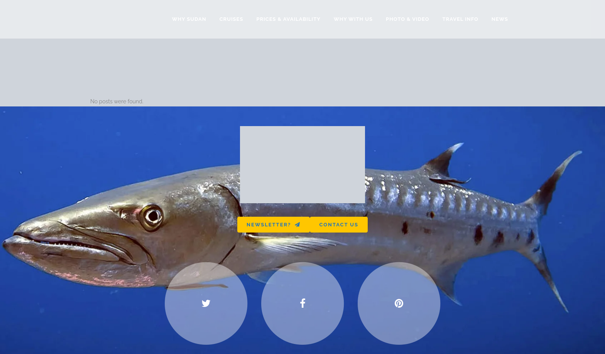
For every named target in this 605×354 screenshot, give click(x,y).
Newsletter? (274, 225)
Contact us (338, 225)
